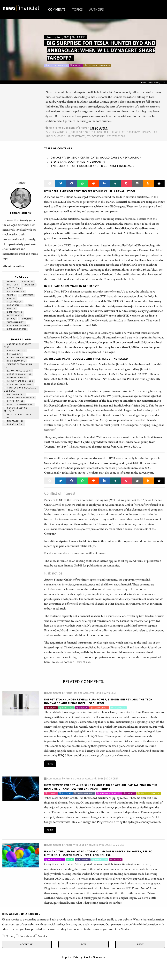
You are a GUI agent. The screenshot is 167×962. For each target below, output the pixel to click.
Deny (140, 944)
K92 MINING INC (13, 401)
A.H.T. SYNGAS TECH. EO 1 (18, 381)
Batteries (26, 295)
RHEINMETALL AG (14, 351)
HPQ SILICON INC (14, 361)
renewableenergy (16, 326)
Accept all (27, 944)
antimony (26, 281)
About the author (13, 266)
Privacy (77, 957)
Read (50, 763)
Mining (9, 281)
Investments (13, 315)
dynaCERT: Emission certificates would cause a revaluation (96, 157)
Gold (27, 305)
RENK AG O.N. (12, 354)
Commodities (13, 312)
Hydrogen (11, 305)
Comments (57, 9)
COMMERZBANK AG (15, 377)
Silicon (9, 295)
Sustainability (14, 322)
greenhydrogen (15, 329)
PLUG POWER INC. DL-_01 (18, 357)
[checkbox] (3, 935)
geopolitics (12, 288)
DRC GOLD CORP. (14, 394)
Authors (96, 9)
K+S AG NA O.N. (13, 424)
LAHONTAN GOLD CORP (17, 371)
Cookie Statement (94, 957)
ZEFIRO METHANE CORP (18, 384)
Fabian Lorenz (98, 127)
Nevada (9, 309)
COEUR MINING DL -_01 (17, 374)
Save (83, 944)
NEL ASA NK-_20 (13, 421)
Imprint (66, 957)
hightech (11, 285)
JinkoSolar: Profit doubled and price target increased (92, 165)
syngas (9, 319)
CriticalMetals (14, 292)
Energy (9, 298)
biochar (25, 319)
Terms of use (82, 662)
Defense (29, 285)
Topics (77, 9)
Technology (13, 302)
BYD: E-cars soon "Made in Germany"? (78, 161)
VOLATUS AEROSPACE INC (18, 404)
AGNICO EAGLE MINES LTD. (19, 398)
